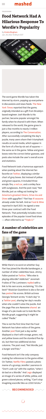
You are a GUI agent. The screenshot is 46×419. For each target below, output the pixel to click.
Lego (29, 372)
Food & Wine (37, 202)
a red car (18, 184)
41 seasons (38, 198)
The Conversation (32, 132)
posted (9, 293)
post (12, 331)
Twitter (16, 173)
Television (6, 11)
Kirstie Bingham (10, 32)
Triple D (29, 219)
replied (30, 282)
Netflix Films (19, 361)
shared (33, 307)
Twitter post (10, 300)
